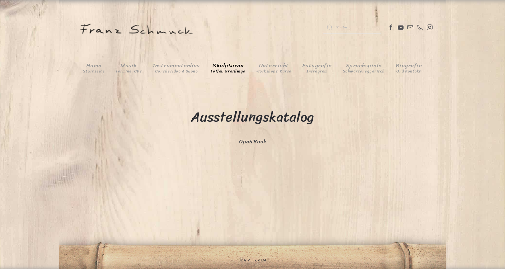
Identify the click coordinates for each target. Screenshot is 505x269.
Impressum (253, 260)
